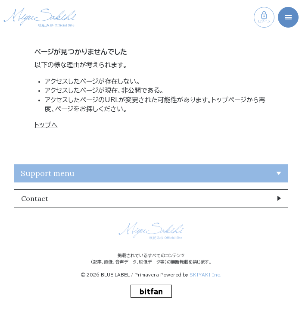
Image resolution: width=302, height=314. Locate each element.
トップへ (46, 125)
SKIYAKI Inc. (205, 275)
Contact (34, 198)
